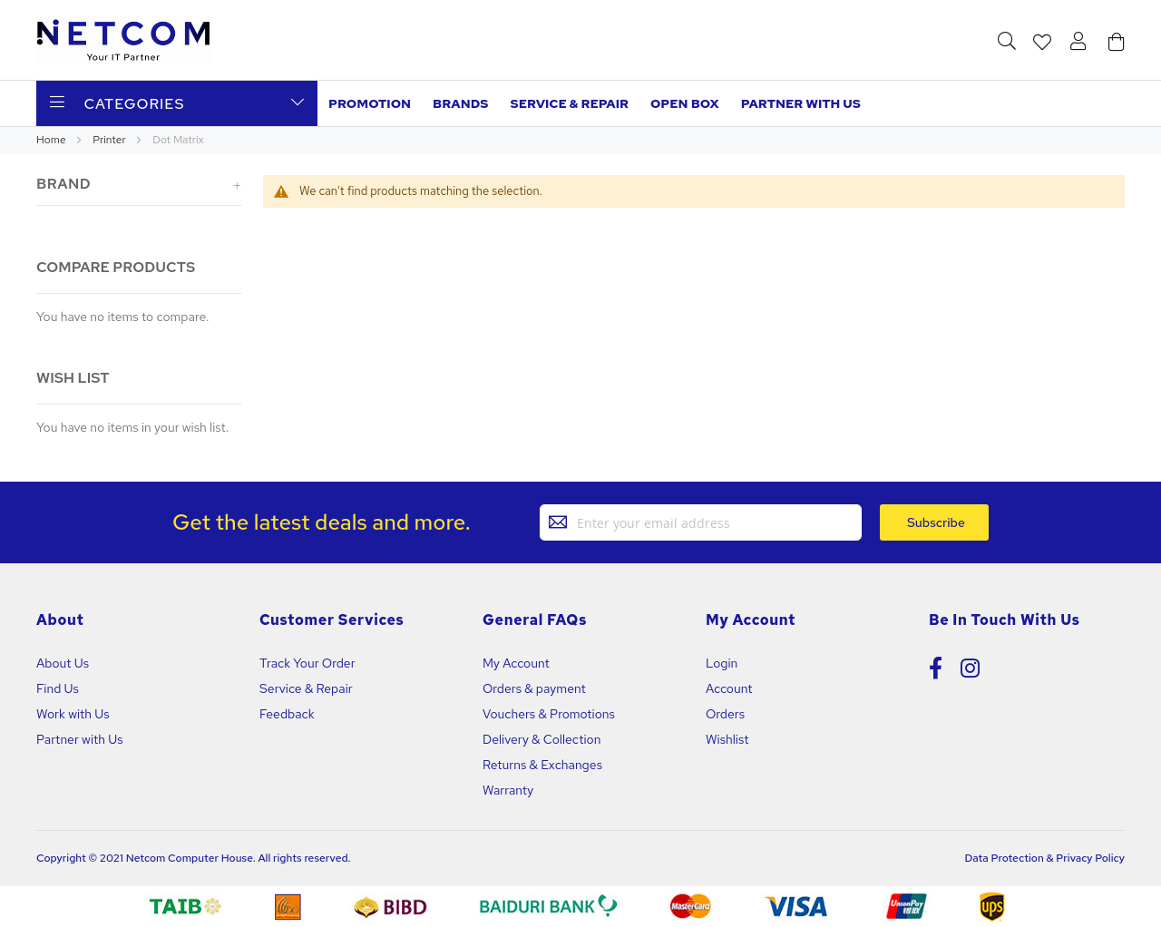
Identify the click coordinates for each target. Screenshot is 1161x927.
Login (721, 663)
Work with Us (73, 714)
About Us (62, 663)
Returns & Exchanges (542, 764)
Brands (460, 103)
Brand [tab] (63, 183)
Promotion (369, 103)
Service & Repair (570, 103)
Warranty (508, 790)
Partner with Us (79, 739)
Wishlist (727, 739)
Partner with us (801, 103)
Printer (110, 139)
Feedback (287, 714)
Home (52, 139)
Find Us (57, 688)
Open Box (684, 103)
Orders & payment (534, 688)
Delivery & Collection (541, 739)
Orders (725, 714)
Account (729, 688)
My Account (516, 663)
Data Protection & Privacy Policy (1045, 858)
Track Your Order (307, 663)
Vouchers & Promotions (549, 714)
